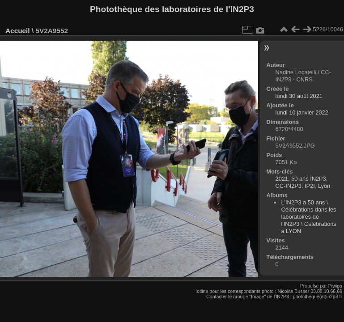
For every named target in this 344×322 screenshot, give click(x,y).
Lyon (324, 185)
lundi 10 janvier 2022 (302, 112)
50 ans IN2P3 (308, 178)
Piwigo (335, 285)
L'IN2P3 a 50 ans (303, 202)
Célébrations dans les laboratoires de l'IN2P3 (308, 216)
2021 (282, 178)
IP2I (310, 185)
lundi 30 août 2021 (299, 96)
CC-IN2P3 (289, 185)
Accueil (17, 30)
